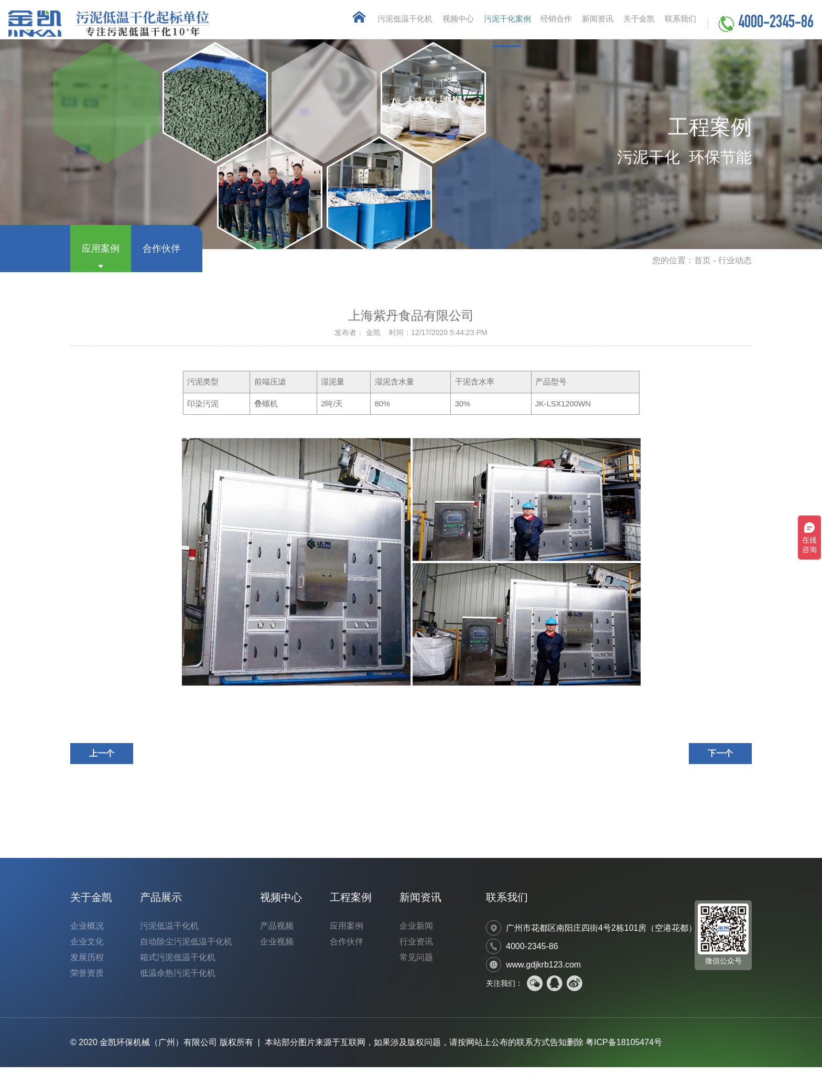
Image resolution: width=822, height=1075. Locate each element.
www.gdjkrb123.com (543, 972)
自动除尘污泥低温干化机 (186, 949)
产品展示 (161, 905)
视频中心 (425, 23)
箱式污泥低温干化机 (177, 965)
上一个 (101, 761)
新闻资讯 (583, 23)
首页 (702, 268)
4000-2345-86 (776, 24)
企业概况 (87, 933)
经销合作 (535, 23)
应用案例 (101, 256)
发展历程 (87, 965)
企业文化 (87, 949)
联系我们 (677, 23)
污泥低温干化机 (366, 23)
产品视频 (277, 933)
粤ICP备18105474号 (624, 1050)
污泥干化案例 (480, 23)
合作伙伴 (161, 256)
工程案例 (351, 905)
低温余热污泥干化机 (177, 980)
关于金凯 (630, 23)
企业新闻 (416, 933)
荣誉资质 (87, 980)
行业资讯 (416, 949)
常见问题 (416, 965)
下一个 (720, 761)
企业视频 (277, 949)
